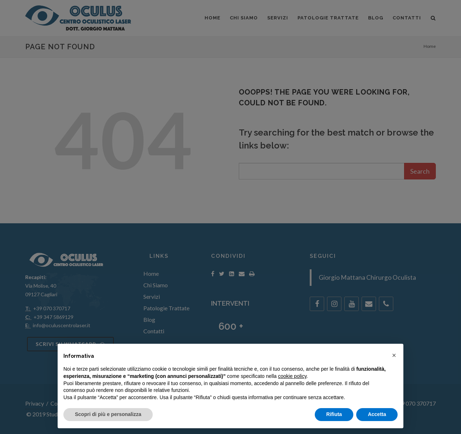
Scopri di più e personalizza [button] (108, 414)
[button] (394, 355)
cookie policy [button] (292, 376)
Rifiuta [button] (334, 414)
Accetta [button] (377, 414)
